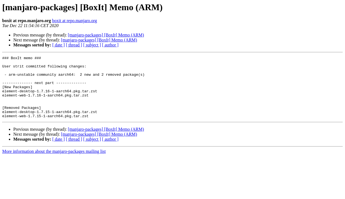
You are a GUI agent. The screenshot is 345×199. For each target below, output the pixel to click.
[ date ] (58, 45)
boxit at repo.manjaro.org (74, 20)
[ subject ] (92, 45)
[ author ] (110, 45)
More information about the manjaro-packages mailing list (54, 163)
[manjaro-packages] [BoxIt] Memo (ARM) (106, 35)
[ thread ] (74, 45)
